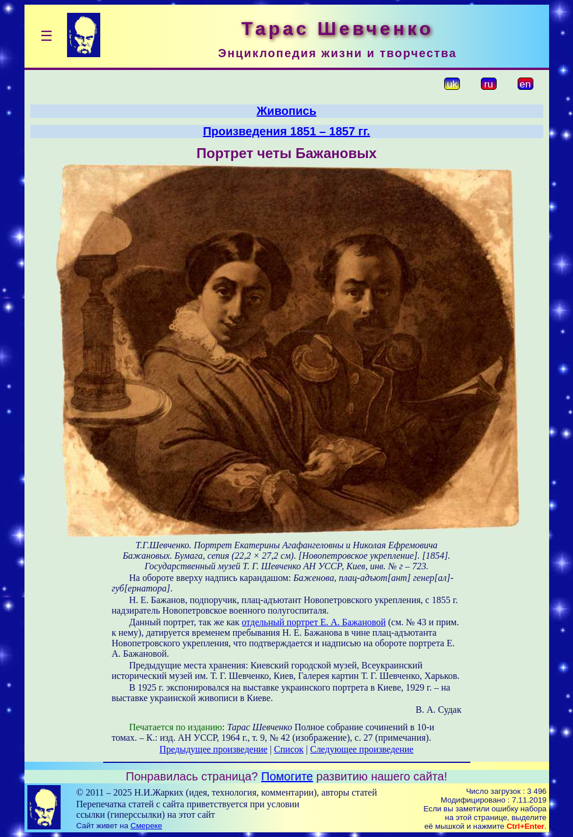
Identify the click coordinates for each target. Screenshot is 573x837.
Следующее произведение (361, 749)
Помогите (287, 776)
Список (289, 749)
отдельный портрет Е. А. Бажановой (314, 622)
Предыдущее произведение (214, 749)
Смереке (146, 825)
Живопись (286, 110)
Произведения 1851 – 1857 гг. (286, 131)
